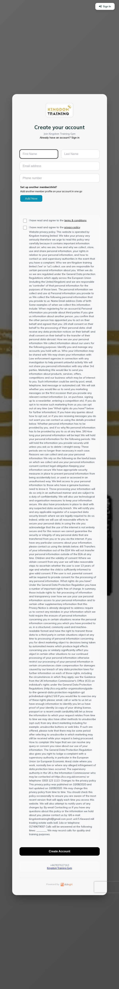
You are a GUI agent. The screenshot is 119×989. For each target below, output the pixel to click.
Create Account (59, 851)
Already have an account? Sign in (59, 137)
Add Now (31, 198)
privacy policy (72, 227)
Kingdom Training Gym (59, 868)
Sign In (105, 6)
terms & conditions (75, 220)
